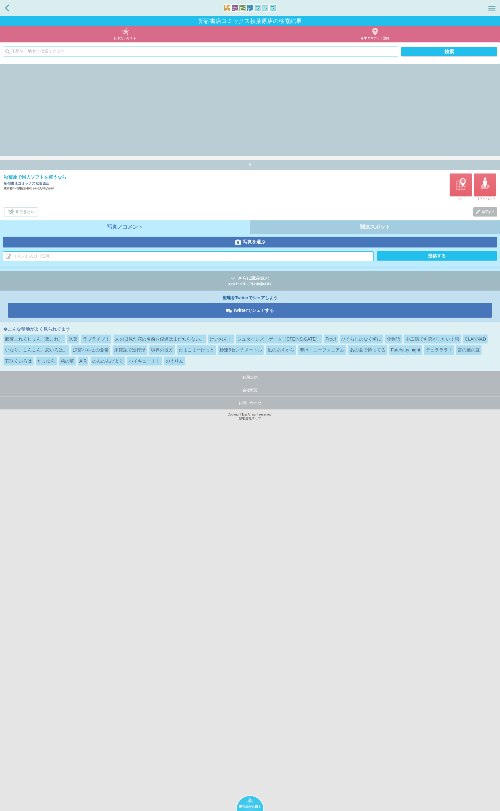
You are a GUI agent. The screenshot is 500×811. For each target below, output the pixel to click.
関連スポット (375, 598)
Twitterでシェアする (253, 681)
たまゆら (46, 732)
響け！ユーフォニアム (322, 721)
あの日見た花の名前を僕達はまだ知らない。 (159, 710)
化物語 (393, 710)
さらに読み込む (250, 652)
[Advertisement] (250, 108)
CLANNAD (475, 710)
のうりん (174, 732)
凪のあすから (281, 721)
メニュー (492, 8)
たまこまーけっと (196, 721)
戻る (7, 8)
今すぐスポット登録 (375, 38)
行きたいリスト (125, 38)
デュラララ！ (439, 721)
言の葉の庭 (469, 721)
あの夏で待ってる (368, 721)
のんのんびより (107, 732)
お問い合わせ (250, 774)
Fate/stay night (405, 721)
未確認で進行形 (129, 721)
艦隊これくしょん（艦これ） (34, 710)
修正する (488, 583)
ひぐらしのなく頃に (361, 710)
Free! (331, 710)
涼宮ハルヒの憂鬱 (91, 721)
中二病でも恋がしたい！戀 (432, 710)
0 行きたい (25, 583)
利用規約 (250, 749)
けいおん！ (221, 710)
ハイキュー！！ (144, 732)
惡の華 (67, 732)
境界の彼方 (162, 721)
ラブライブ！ (96, 710)
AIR (83, 732)
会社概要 (250, 761)
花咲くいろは (18, 732)
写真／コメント (125, 598)
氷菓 (73, 710)
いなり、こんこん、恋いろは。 (36, 721)
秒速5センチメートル (240, 721)
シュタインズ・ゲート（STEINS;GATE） (278, 710)
